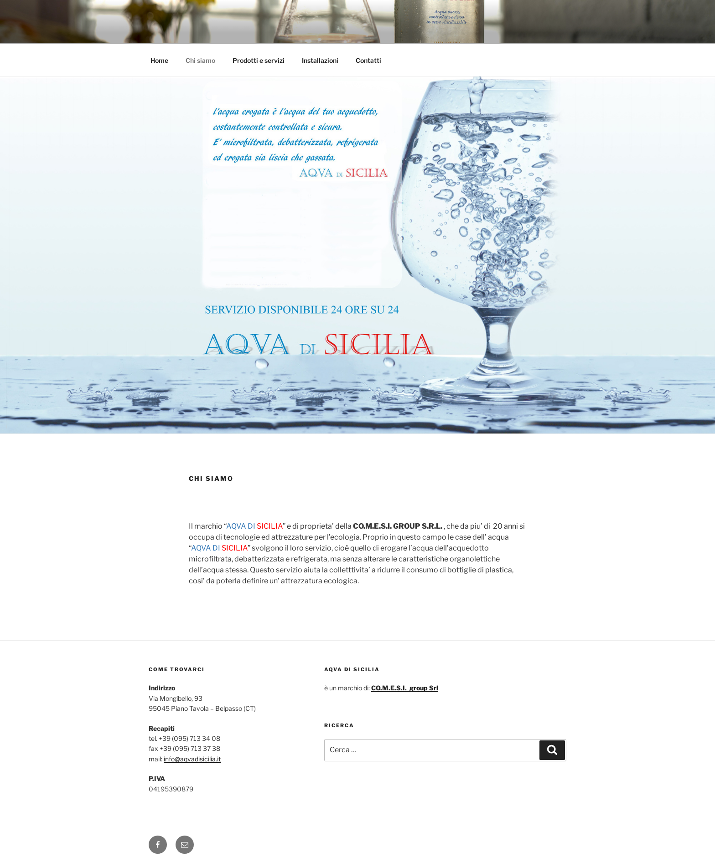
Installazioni (320, 60)
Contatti (368, 60)
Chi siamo (200, 60)
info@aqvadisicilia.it (192, 759)
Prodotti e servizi (259, 60)
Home (159, 60)
